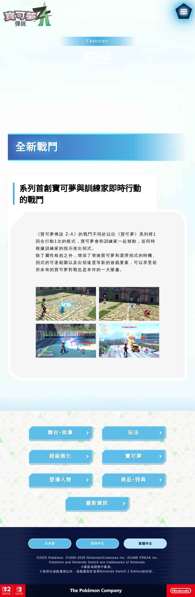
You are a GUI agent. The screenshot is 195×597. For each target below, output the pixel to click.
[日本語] (49, 543)
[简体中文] (97, 543)
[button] (182, 13)
